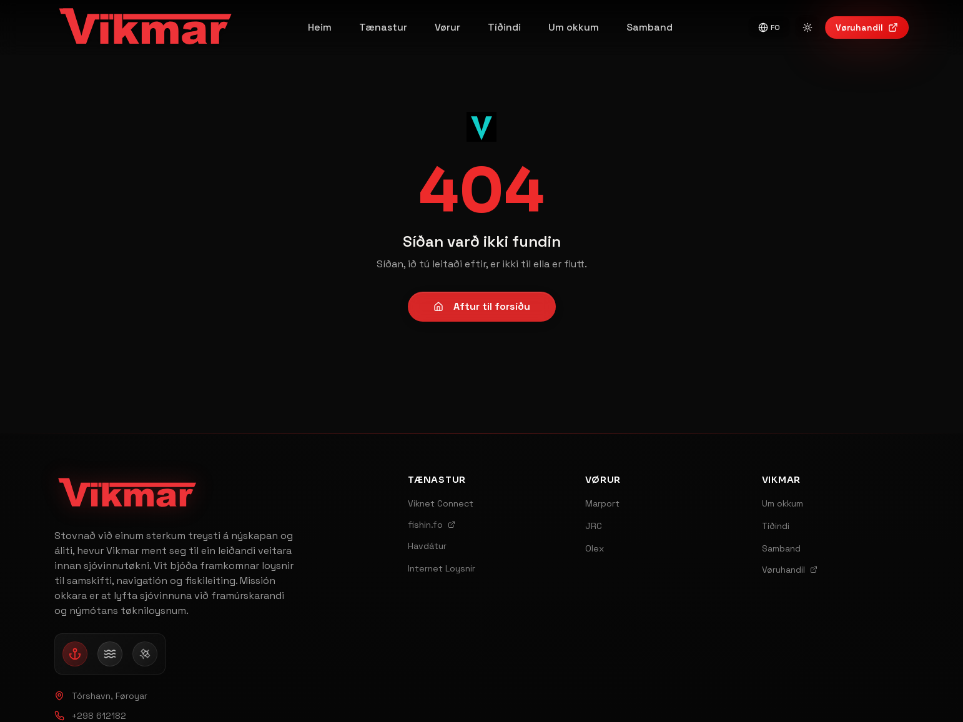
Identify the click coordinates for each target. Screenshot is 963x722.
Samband (649, 27)
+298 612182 (90, 715)
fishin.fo (431, 524)
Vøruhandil (867, 27)
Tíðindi (504, 27)
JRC (593, 526)
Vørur (447, 27)
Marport (602, 503)
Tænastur (383, 27)
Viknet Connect (440, 503)
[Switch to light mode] (807, 27)
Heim (320, 27)
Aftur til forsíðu (481, 306)
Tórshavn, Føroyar (100, 695)
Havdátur (427, 545)
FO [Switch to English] (769, 27)
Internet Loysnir (441, 568)
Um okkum (573, 27)
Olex (594, 548)
